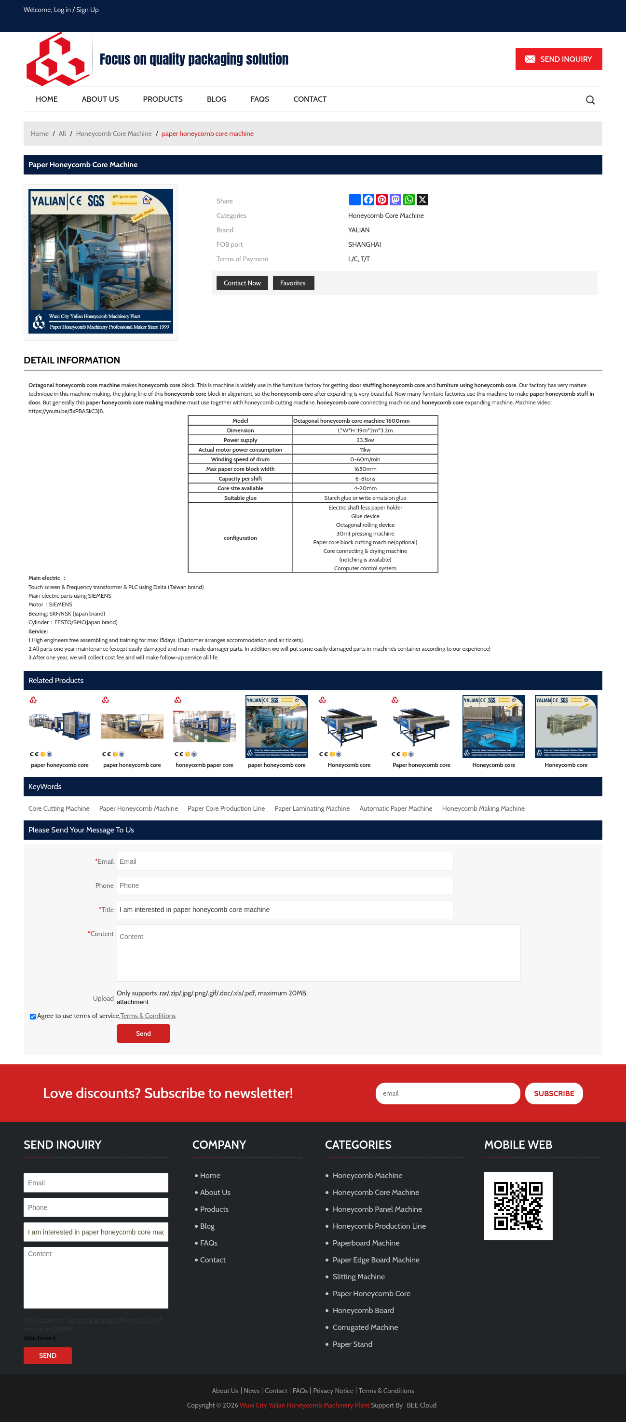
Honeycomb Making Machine (483, 808)
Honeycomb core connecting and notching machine (566, 766)
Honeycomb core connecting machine (494, 766)
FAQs (259, 99)
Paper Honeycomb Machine (138, 808)
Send (143, 1033)
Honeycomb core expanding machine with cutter (349, 766)
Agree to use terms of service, (103, 1015)
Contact (310, 99)
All (62, 133)
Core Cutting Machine (59, 808)
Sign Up (87, 9)
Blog (216, 99)
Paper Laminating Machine (312, 808)
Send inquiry (566, 59)
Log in (62, 9)
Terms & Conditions (148, 1015)
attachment (133, 1002)
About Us (100, 99)
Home (47, 99)
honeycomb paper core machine (204, 766)
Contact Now (242, 283)
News (252, 1390)
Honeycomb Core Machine (114, 133)
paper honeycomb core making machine (277, 766)
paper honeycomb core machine (60, 766)
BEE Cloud (422, 1405)
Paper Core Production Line (226, 808)
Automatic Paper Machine (396, 808)
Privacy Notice (333, 1390)
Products (163, 99)
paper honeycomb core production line (132, 766)
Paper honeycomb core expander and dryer (421, 766)
